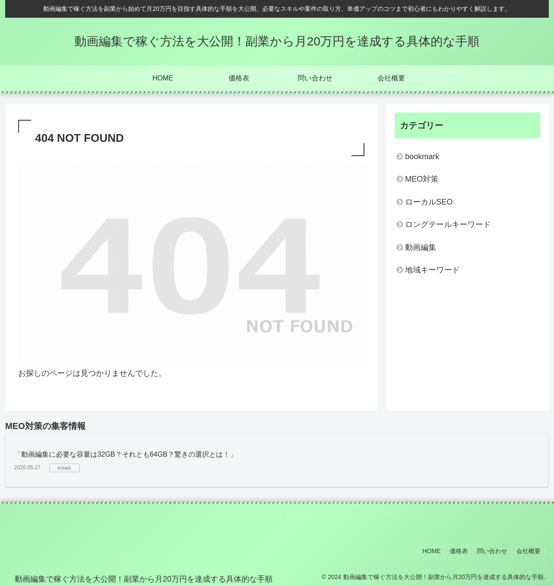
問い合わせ (492, 551)
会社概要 (528, 551)
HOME (431, 551)
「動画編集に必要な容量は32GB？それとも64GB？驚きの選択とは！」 (125, 454)
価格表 (459, 551)
